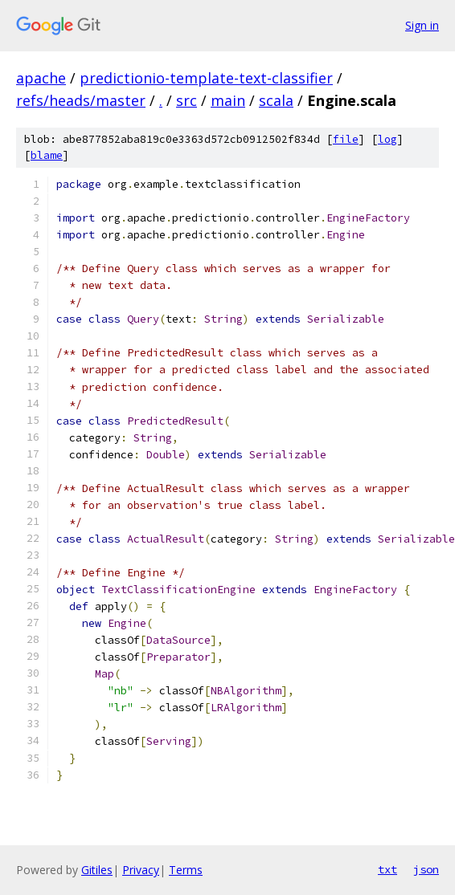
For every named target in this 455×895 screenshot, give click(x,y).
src (186, 100)
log (387, 139)
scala (276, 100)
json (426, 869)
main (228, 100)
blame (47, 155)
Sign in (422, 25)
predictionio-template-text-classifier (206, 77)
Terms (186, 869)
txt (387, 869)
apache (41, 77)
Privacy (140, 869)
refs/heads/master (81, 100)
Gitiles (97, 869)
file (346, 139)
